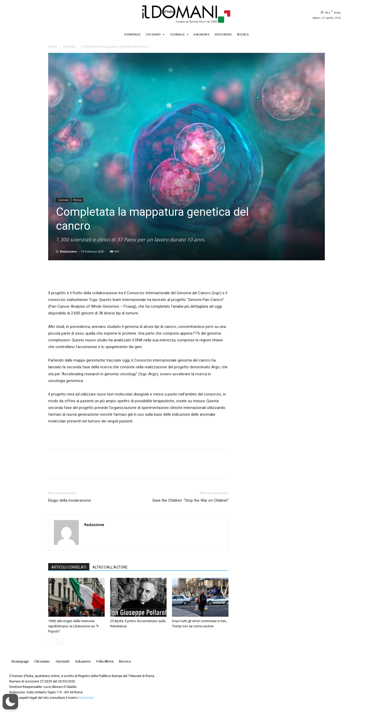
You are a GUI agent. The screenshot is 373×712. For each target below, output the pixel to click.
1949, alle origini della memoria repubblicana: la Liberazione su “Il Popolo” (73, 626)
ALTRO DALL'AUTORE (110, 567)
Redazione (68, 251)
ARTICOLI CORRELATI (68, 567)
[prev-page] (51, 641)
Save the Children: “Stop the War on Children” (190, 500)
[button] (10, 701)
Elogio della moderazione (69, 500)
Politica (77, 200)
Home (52, 46)
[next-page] (59, 641)
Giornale (69, 46)
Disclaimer (86, 698)
